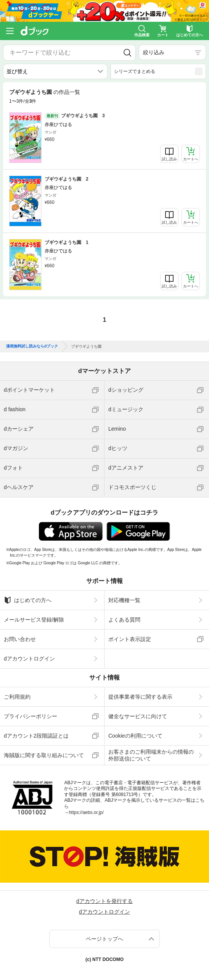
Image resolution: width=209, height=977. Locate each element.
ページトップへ (104, 939)
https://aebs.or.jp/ (86, 812)
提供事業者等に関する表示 (140, 697)
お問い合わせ (20, 639)
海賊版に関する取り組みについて (44, 755)
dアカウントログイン (29, 659)
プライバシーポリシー (30, 716)
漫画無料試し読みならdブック (32, 346)
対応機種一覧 (124, 600)
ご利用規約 (17, 697)
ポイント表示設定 (129, 639)
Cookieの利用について (135, 736)
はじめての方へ (27, 600)
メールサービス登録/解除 (34, 620)
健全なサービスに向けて (137, 716)
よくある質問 (124, 620)
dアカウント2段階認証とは (36, 736)
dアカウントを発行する (104, 901)
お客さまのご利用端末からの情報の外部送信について (151, 755)
